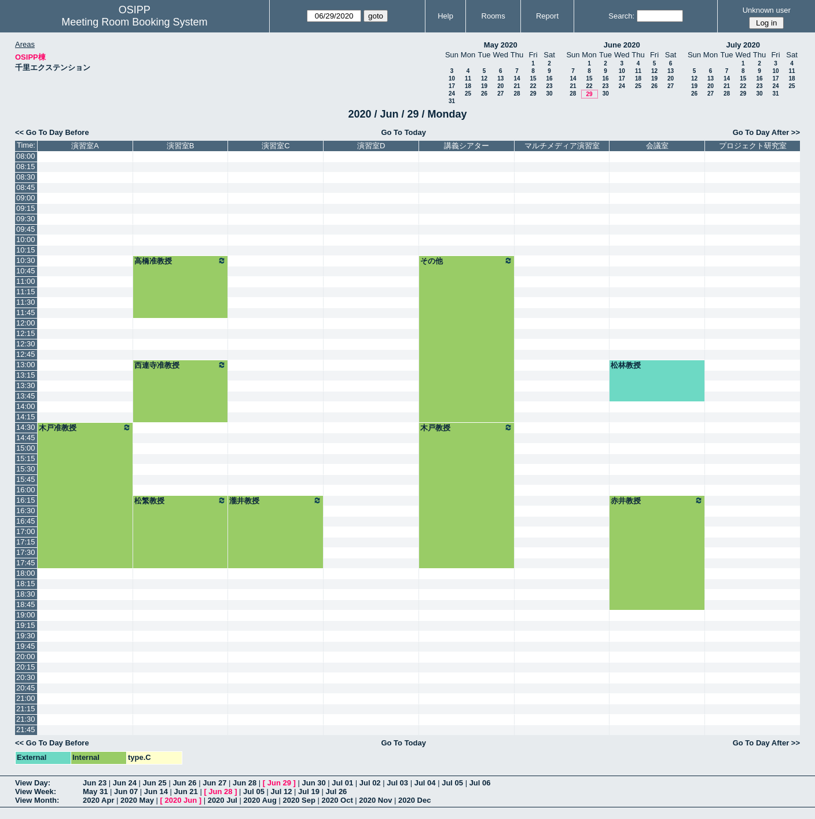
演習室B (180, 145)
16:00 (25, 489)
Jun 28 (244, 782)
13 (500, 78)
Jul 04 (425, 782)
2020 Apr (98, 800)
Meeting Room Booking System (134, 22)
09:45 (25, 229)
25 (468, 93)
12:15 (25, 333)
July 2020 (743, 45)
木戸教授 (466, 427)
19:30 (25, 635)
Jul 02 (370, 782)
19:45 (25, 646)
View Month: (37, 800)
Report (547, 16)
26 (484, 93)
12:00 (25, 323)
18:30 (25, 594)
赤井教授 (657, 500)
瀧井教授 (275, 500)
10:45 (25, 270)
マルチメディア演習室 (562, 145)
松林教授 (626, 365)
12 (484, 78)
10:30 (25, 260)
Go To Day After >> (766, 132)
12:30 (25, 343)
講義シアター (466, 145)
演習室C (275, 145)
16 (549, 78)
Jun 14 (156, 791)
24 (452, 93)
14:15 (25, 416)
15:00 (25, 448)
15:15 (25, 458)
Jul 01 (342, 782)
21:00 (25, 698)
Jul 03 (397, 782)
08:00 (25, 156)
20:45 (25, 687)
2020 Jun (180, 800)
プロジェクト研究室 (753, 145)
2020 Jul (222, 800)
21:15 (25, 708)
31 (452, 101)
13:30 (25, 385)
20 (500, 86)
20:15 (25, 667)
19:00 (25, 614)
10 (452, 78)
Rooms (493, 16)
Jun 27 (214, 782)
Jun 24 (125, 782)
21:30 (25, 719)
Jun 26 (184, 782)
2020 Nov (375, 800)
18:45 (25, 604)
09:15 (25, 208)
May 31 (95, 791)
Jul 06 (480, 782)
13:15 (25, 375)
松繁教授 (180, 500)
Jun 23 (95, 782)
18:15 (25, 583)
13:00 (25, 364)
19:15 (25, 625)
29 (533, 93)
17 (452, 86)
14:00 (25, 406)
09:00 (25, 197)
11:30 (25, 302)
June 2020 (622, 45)
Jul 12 (281, 791)
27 (500, 93)
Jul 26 (336, 791)
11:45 (25, 312)
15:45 (25, 479)
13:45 (25, 396)
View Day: (32, 782)
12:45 (25, 354)
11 (468, 78)
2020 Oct (337, 800)
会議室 (657, 145)
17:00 (25, 531)
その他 (466, 260)
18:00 (25, 573)
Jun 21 (186, 791)
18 (468, 86)
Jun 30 (313, 782)
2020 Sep (299, 800)
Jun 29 (279, 782)
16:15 (25, 500)
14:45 (25, 437)
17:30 (25, 552)
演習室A (85, 145)
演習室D (371, 145)
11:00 (25, 281)
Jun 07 (126, 791)
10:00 (25, 239)
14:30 (25, 427)
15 (533, 78)
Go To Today (403, 132)
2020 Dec (414, 800)
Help (445, 16)
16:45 (25, 521)
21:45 (25, 729)
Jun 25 (155, 782)
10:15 (25, 250)
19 (484, 86)
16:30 (25, 510)
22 (533, 86)
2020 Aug (260, 800)
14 (516, 78)
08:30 (25, 177)
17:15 (25, 542)
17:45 (25, 562)
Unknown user (767, 10)
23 (549, 86)
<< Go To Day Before (52, 132)
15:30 (25, 469)
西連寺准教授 (180, 365)
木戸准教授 (85, 427)
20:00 (25, 656)
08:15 (25, 166)
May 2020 (500, 45)
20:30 (25, 677)
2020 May (137, 800)
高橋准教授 (180, 260)
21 (516, 86)
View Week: (35, 791)
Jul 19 (309, 791)
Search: (621, 16)
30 (549, 93)
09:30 (25, 218)
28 (516, 93)
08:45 (25, 187)
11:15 (25, 291)
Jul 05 (452, 782)
